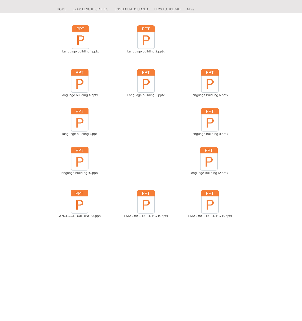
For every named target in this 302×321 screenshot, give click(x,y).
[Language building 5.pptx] (146, 83)
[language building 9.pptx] (210, 122)
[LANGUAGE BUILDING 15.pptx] (210, 204)
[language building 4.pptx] (79, 83)
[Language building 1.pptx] (80, 40)
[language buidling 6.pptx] (210, 83)
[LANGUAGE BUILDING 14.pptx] (146, 204)
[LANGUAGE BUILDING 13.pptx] (79, 204)
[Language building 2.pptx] (146, 40)
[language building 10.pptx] (79, 161)
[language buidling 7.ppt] (79, 122)
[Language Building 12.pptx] (209, 161)
